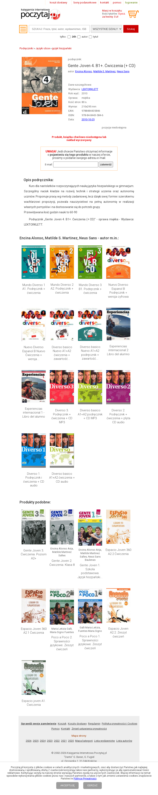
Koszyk (62, 723)
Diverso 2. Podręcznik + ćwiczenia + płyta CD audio (118, 416)
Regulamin (94, 723)
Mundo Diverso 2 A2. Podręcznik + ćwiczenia (62, 288)
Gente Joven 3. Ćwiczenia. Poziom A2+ (34, 554)
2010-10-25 (88, 119)
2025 (35, 740)
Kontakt (65, 728)
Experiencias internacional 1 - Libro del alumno (33, 412)
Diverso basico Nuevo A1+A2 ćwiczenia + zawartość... (62, 353)
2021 (64, 740)
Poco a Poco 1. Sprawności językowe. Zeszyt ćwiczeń (90, 642)
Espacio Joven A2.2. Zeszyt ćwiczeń (118, 632)
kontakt (104, 2)
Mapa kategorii (84, 740)
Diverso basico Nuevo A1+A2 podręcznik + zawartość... (90, 353)
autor (85, 36)
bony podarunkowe (85, 2)
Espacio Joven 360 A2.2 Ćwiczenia (118, 552)
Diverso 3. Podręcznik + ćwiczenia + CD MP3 (61, 416)
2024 (43, 740)
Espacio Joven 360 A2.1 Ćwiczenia (34, 631)
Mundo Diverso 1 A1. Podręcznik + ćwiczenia (33, 289)
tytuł (95, 36)
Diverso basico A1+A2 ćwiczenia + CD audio (62, 477)
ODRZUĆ (92, 785)
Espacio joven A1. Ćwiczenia (34, 703)
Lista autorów (124, 740)
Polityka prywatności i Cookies (119, 723)
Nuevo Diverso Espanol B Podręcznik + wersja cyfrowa (118, 290)
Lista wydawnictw (104, 740)
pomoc (117, 2)
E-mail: (49, 164)
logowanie (131, 2)
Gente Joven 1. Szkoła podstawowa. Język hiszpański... (90, 571)
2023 (50, 740)
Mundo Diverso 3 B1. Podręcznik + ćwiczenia (90, 289)
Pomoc (55, 728)
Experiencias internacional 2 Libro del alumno (118, 350)
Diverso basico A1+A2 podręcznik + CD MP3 (90, 414)
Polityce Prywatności (85, 778)
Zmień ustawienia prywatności (89, 728)
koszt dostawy (58, 2)
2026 (28, 740)
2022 (57, 740)
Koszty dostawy (77, 723)
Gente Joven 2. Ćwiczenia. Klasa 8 (62, 563)
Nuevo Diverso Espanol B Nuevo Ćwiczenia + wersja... (33, 353)
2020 (71, 740)
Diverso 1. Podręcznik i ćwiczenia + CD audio (33, 479)
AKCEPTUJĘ (67, 785)
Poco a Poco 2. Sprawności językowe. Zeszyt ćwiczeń (62, 643)
